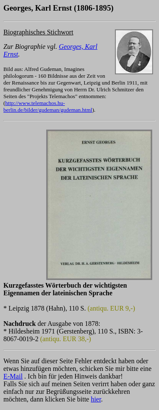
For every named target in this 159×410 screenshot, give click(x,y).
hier (96, 399)
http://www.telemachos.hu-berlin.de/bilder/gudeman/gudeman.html (47, 106)
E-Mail (12, 376)
